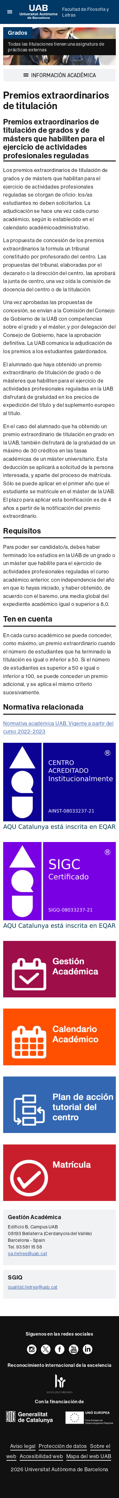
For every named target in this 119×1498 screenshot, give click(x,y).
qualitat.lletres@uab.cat (32, 1287)
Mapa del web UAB (88, 1456)
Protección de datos (63, 1446)
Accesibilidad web (41, 1456)
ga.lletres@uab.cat (27, 1253)
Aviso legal (23, 1446)
